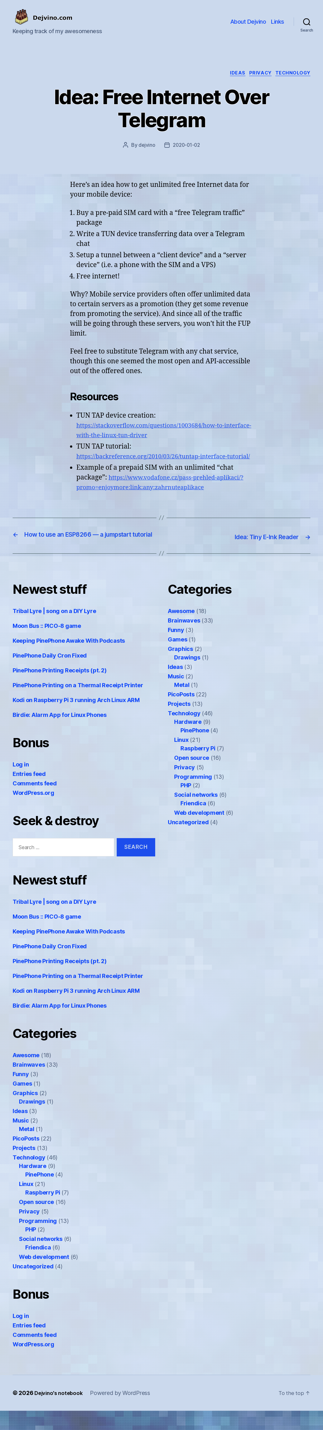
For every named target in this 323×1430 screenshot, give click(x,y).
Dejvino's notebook (60, 1412)
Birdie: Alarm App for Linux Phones (60, 734)
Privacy (256, 74)
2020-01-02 (187, 146)
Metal (26, 1148)
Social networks (40, 1258)
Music (21, 1139)
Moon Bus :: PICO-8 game (47, 645)
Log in (21, 783)
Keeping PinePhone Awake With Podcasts (69, 660)
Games (22, 1102)
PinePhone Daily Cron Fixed (50, 674)
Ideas (231, 74)
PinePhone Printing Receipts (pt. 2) (60, 689)
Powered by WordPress (123, 1412)
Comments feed (35, 802)
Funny (21, 1093)
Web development (44, 1276)
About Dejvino (248, 21)
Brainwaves (29, 1084)
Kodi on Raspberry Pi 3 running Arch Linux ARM (76, 719)
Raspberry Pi (42, 1211)
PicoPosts (26, 1157)
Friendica (38, 1266)
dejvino (145, 146)
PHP (30, 1248)
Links (277, 21)
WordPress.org (33, 812)
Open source (36, 1221)
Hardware (32, 1185)
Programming (38, 1240)
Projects (24, 1167)
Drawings (32, 1120)
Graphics (25, 1112)
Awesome (26, 1074)
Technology (292, 74)
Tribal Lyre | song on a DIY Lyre (54, 630)
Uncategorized (33, 1285)
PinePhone (39, 1193)
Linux (26, 1203)
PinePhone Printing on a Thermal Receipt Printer (78, 704)
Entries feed (29, 793)
